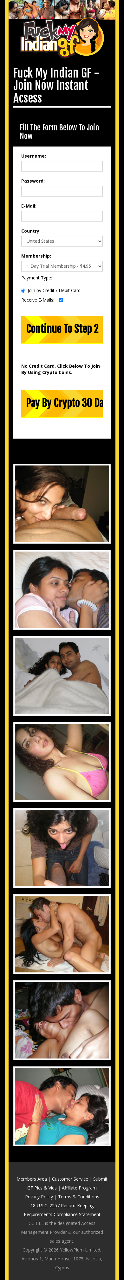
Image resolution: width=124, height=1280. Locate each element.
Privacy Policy (39, 1186)
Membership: (36, 245)
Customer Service (70, 1168)
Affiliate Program (79, 1177)
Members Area (31, 1168)
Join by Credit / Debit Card (51, 279)
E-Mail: (28, 195)
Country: (31, 220)
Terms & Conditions (78, 1186)
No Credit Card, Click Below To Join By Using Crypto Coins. (60, 358)
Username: (33, 145)
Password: (33, 170)
